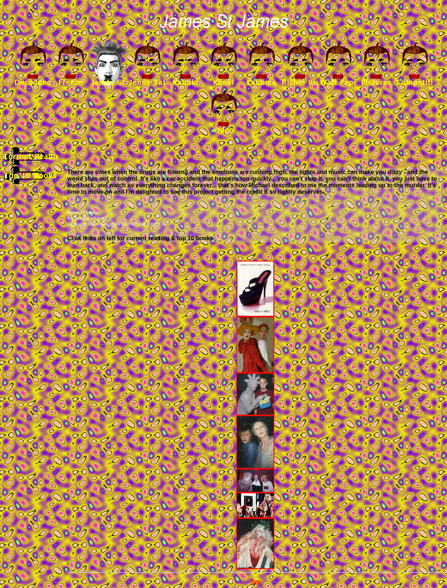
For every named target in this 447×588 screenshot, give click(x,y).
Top (255, 581)
